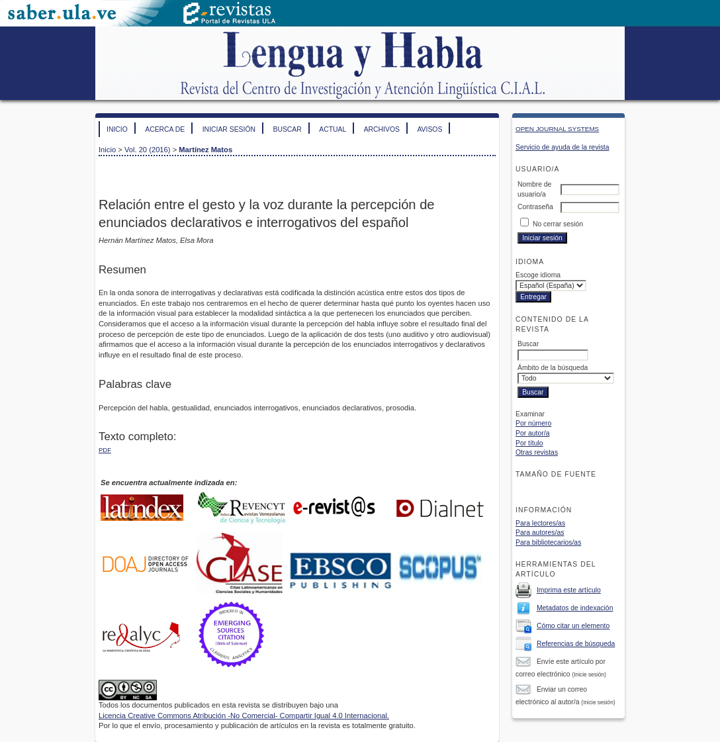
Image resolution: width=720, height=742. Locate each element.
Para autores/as (540, 532)
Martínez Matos (205, 150)
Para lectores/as (540, 523)
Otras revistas (537, 452)
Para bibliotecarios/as (548, 542)
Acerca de (165, 129)
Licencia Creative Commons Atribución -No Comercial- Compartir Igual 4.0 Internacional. (244, 715)
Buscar (287, 129)
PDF (105, 449)
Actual (332, 129)
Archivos (382, 129)
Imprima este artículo (569, 590)
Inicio (117, 129)
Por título (529, 443)
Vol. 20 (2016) (147, 150)
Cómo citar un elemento (573, 625)
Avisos (429, 129)
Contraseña (535, 206)
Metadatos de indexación (575, 608)
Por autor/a (532, 433)
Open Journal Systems (557, 128)
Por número (533, 423)
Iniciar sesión (228, 129)
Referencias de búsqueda (576, 643)
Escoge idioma (538, 275)
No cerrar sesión (558, 224)
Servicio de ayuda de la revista (562, 147)
